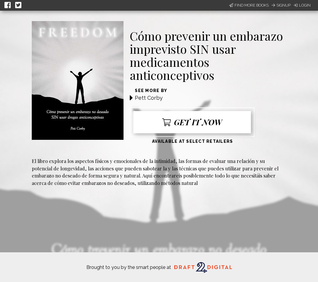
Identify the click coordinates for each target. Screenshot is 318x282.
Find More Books (249, 5)
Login (302, 5)
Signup (281, 5)
